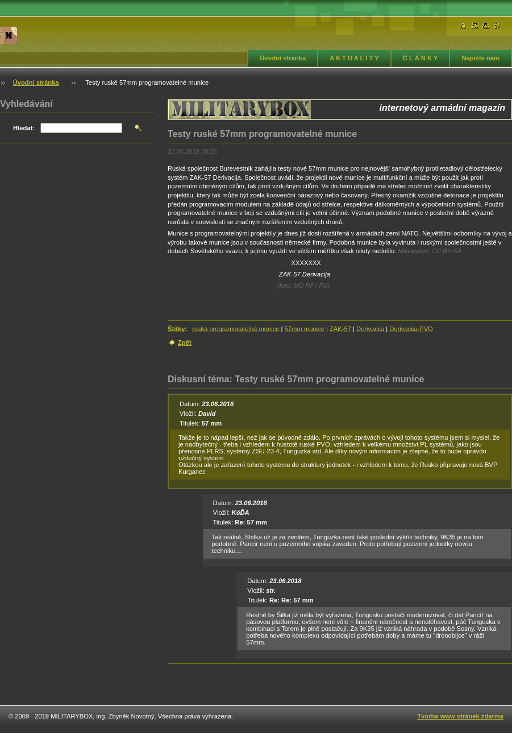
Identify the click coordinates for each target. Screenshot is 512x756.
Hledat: (24, 128)
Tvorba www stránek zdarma (460, 716)
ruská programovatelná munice (236, 328)
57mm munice (304, 328)
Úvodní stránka (283, 58)
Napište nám (480, 58)
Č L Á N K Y (420, 58)
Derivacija (370, 328)
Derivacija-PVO (410, 328)
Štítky (176, 328)
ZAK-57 (340, 328)
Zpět (185, 342)
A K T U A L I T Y (354, 58)
